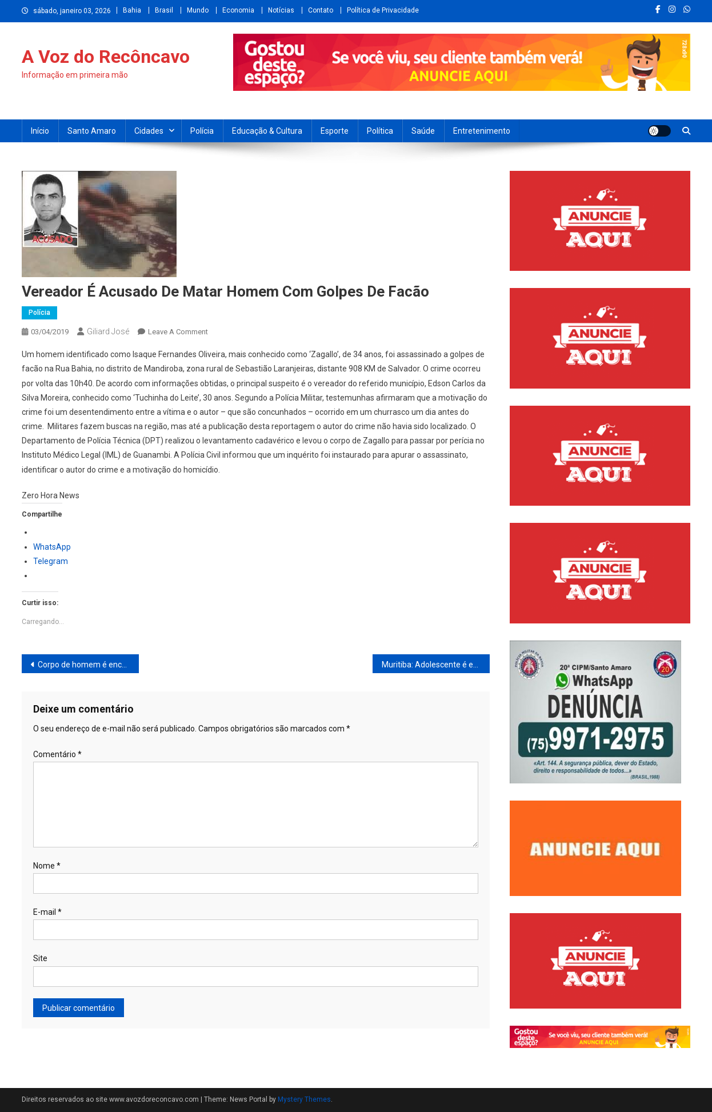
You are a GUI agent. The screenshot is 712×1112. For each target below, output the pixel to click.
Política (380, 130)
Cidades (148, 130)
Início (40, 130)
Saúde (423, 130)
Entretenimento (481, 130)
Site (40, 958)
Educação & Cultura (267, 130)
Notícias (281, 10)
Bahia (132, 10)
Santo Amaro (91, 130)
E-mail (47, 912)
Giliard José (108, 331)
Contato (320, 10)
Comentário (57, 754)
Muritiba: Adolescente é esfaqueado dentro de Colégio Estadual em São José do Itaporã (436, 664)
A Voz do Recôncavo (106, 56)
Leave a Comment (178, 331)
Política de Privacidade (383, 10)
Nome (47, 865)
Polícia (202, 130)
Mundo (198, 10)
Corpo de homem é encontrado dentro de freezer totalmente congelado (88, 664)
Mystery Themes (304, 1099)
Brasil (164, 10)
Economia (238, 10)
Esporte (335, 130)
